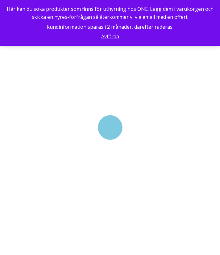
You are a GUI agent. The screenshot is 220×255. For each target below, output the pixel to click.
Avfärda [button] (110, 36)
